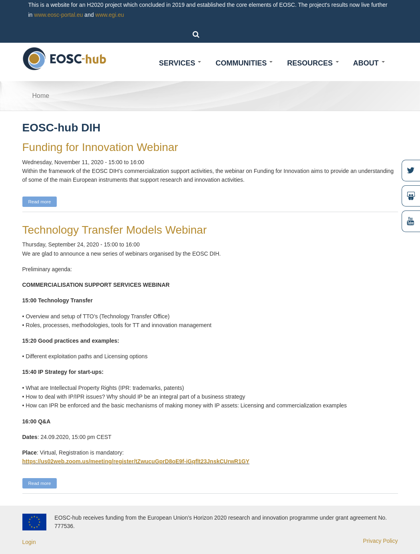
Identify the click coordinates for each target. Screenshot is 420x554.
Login (29, 542)
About (369, 63)
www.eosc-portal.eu (58, 15)
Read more (42, 200)
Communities (244, 63)
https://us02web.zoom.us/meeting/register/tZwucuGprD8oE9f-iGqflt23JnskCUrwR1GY (136, 461)
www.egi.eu (110, 15)
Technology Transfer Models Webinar (114, 230)
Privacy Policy (380, 541)
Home (41, 95)
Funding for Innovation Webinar (100, 147)
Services (180, 63)
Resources (312, 63)
